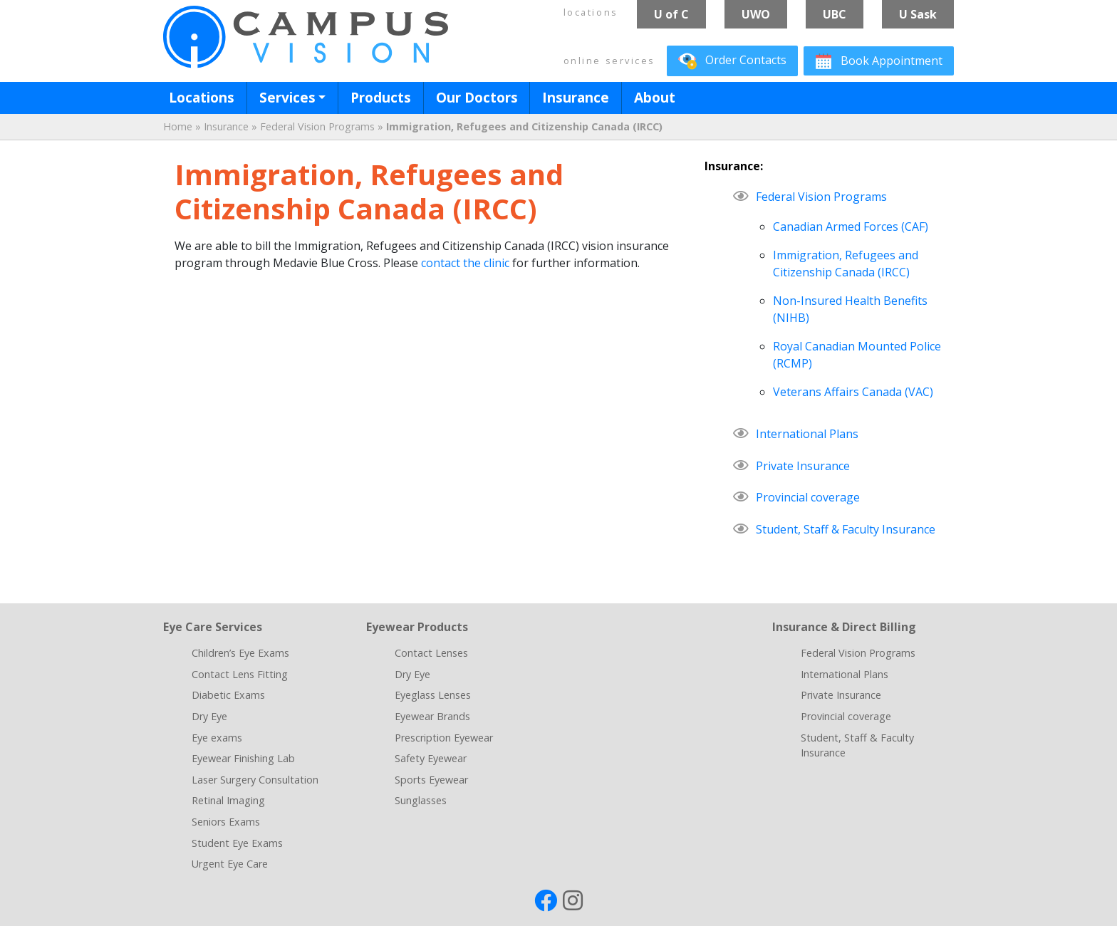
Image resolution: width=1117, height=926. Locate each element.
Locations (201, 97)
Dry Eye (209, 716)
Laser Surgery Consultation (255, 779)
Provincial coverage (808, 497)
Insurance (575, 97)
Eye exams (217, 737)
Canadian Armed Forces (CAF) (850, 226)
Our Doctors (477, 97)
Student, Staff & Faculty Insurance (845, 529)
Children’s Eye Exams (240, 653)
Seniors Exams (226, 821)
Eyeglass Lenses (433, 695)
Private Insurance (803, 466)
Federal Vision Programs (317, 126)
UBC (834, 14)
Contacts (732, 61)
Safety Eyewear (431, 758)
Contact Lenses (431, 653)
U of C (671, 14)
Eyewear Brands (432, 716)
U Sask (918, 14)
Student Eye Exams (237, 843)
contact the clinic (465, 263)
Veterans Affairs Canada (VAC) (853, 392)
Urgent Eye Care (230, 863)
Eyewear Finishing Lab (243, 758)
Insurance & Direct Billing (844, 627)
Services (287, 97)
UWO (756, 14)
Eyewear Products (417, 627)
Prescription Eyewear (444, 737)
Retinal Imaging (228, 800)
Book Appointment (878, 62)
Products (380, 97)
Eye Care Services (212, 627)
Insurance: (734, 166)
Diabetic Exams (228, 695)
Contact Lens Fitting (240, 674)
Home (177, 126)
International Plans (807, 434)
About (654, 97)
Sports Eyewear (431, 779)
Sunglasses (421, 800)
